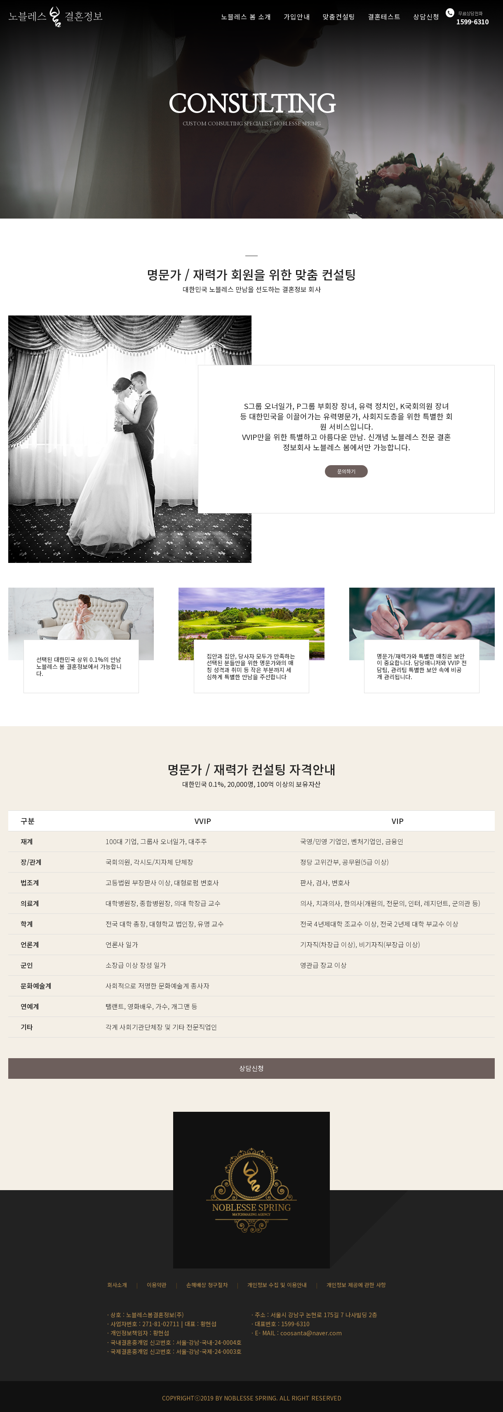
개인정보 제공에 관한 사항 (356, 1285)
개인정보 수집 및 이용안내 (277, 1285)
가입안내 (297, 16)
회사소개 (117, 1285)
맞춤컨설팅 (338, 16)
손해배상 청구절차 (207, 1285)
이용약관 (157, 1285)
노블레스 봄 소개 (246, 16)
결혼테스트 (384, 16)
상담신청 (426, 16)
